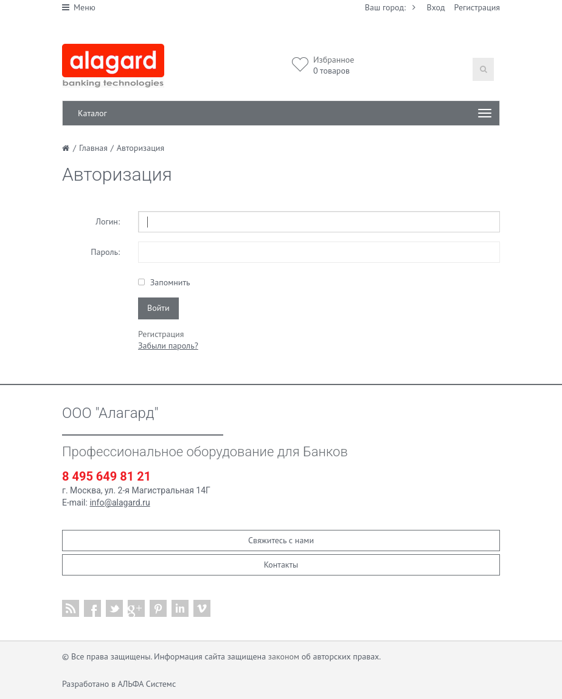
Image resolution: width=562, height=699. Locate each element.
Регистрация (477, 7)
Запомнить (169, 282)
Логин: (107, 221)
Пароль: (105, 251)
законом (283, 656)
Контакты (281, 564)
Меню (78, 7)
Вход (436, 7)
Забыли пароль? (168, 345)
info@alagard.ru (119, 502)
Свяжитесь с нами (281, 540)
